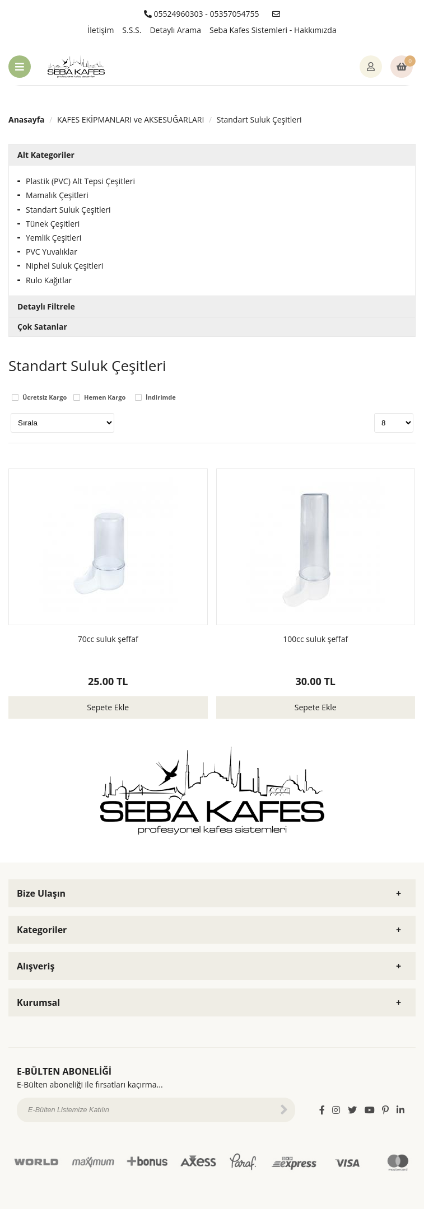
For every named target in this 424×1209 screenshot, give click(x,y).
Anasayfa (26, 119)
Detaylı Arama (175, 30)
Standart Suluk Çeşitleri (259, 119)
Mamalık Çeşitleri (57, 195)
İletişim (100, 30)
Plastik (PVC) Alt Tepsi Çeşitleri (80, 181)
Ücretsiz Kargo (44, 397)
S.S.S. (131, 30)
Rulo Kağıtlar (49, 280)
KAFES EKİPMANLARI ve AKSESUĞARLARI (130, 119)
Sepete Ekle (108, 707)
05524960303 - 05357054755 (201, 13)
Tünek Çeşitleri (53, 223)
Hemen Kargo (104, 397)
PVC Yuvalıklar (51, 251)
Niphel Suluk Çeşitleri (64, 265)
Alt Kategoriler (45, 154)
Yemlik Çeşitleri (53, 237)
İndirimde (161, 397)
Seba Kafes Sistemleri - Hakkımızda (273, 30)
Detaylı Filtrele (46, 306)
